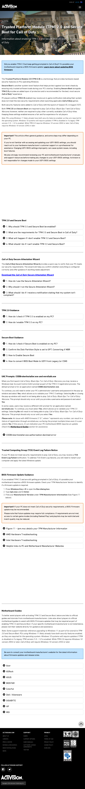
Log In (77, 2)
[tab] (42, 226)
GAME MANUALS (28, 742)
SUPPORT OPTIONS (29, 739)
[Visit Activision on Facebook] (3, 769)
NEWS (4, 751)
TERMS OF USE (48, 739)
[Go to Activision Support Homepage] (10, 7)
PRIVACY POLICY (49, 742)
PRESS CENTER (7, 742)
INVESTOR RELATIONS (9, 748)
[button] (81, 2)
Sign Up (71, 2)
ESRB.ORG (47, 748)
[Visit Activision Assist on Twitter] (9, 769)
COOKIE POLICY (48, 745)
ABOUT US (6, 736)
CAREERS (5, 739)
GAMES (25, 736)
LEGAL (46, 736)
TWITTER (26, 750)
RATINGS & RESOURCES (10, 745)
